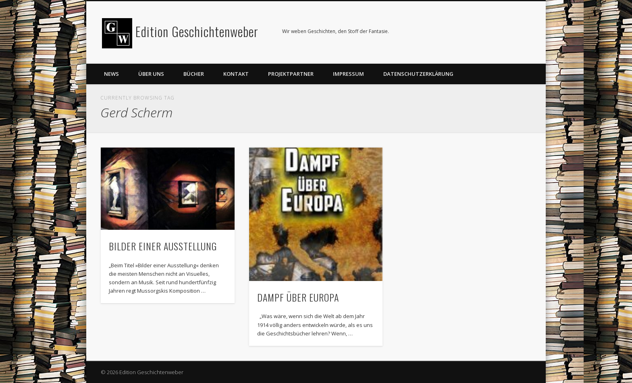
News (111, 73)
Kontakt (236, 73)
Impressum (348, 73)
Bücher (193, 73)
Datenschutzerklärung (418, 73)
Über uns (151, 73)
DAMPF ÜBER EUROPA (298, 297)
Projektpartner (291, 73)
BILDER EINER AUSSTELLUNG (163, 246)
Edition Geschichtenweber (196, 31)
